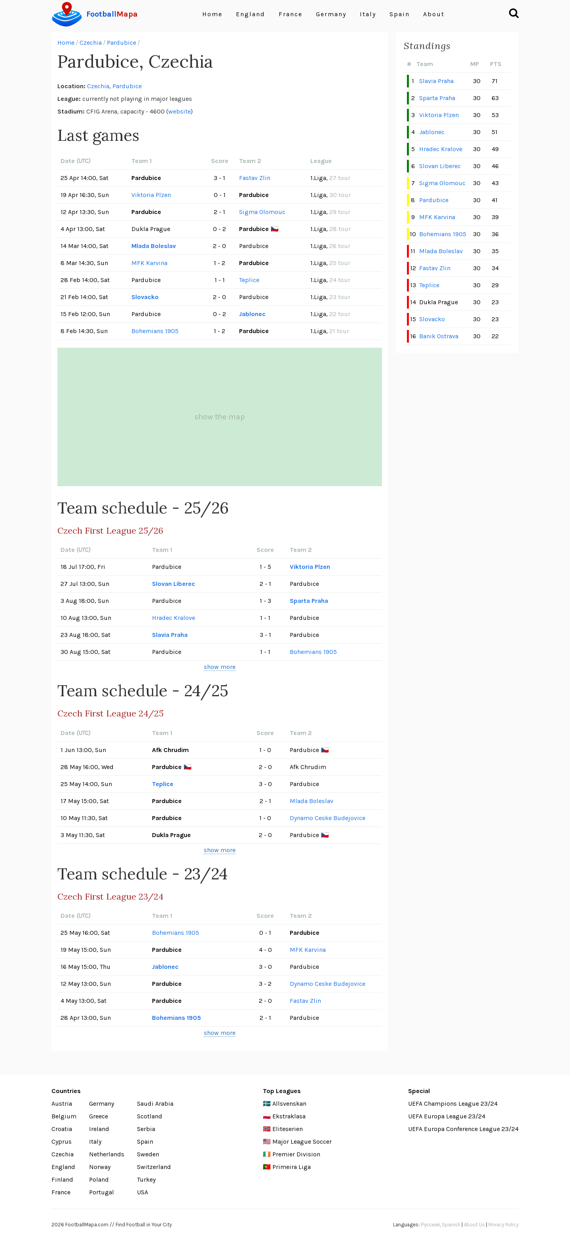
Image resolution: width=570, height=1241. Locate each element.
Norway (99, 1167)
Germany (331, 14)
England (250, 14)
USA (142, 1192)
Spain (400, 14)
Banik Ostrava (438, 336)
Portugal (101, 1192)
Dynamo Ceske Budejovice (327, 818)
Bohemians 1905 (155, 331)
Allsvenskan (289, 1103)
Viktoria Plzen (151, 195)
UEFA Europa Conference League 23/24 (463, 1129)
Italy (368, 14)
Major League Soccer (302, 1141)
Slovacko (145, 297)
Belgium (63, 1116)
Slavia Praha (170, 634)
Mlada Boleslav (153, 246)
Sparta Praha (309, 600)
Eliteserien (287, 1129)
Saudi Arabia (155, 1103)
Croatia (61, 1129)
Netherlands (106, 1154)
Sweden (148, 1154)
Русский (430, 1225)
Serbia (146, 1129)
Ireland (99, 1129)
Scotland (149, 1116)
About (434, 14)
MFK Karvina (149, 263)
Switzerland (154, 1167)
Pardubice (121, 42)
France (290, 14)
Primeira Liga (291, 1167)
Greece (98, 1116)
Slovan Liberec (173, 583)
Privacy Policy (503, 1225)
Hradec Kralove (173, 617)
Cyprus (61, 1141)
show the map (219, 416)
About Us (474, 1225)
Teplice (249, 280)
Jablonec (252, 314)
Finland (62, 1179)
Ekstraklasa (289, 1116)
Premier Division (296, 1154)
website (179, 111)
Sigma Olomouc (262, 212)
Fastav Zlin (254, 178)
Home (212, 14)
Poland (99, 1179)
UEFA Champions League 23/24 (453, 1103)
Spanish (451, 1225)
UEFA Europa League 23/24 (446, 1116)
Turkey (146, 1179)
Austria (61, 1103)
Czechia (91, 42)
